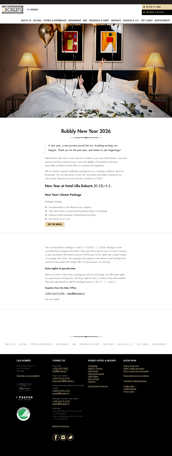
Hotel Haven (93, 371)
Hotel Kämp (93, 366)
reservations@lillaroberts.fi (63, 381)
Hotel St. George (95, 368)
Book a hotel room (131, 366)
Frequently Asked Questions (135, 381)
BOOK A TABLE (151, 7)
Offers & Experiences (55, 20)
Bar (85, 20)
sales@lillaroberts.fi (76, 294)
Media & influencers (60, 426)
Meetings (116, 20)
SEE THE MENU (55, 224)
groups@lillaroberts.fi (60, 393)
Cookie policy (129, 386)
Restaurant (75, 20)
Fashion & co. (131, 20)
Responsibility (162, 20)
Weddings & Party (99, 20)
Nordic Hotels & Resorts (98, 386)
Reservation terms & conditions (136, 376)
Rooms (37, 20)
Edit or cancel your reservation (136, 371)
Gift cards (147, 20)
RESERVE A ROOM (153, 12)
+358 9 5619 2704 (54, 294)
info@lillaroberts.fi (59, 371)
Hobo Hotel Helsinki (96, 374)
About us (26, 20)
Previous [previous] (5, 70)
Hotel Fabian (93, 376)
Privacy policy (129, 391)
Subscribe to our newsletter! (28, 376)
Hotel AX (91, 382)
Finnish (32, 10)
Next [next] (166, 70)
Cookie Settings (130, 389)
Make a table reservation (134, 368)
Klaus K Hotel (93, 379)
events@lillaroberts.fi (60, 404)
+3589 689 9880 (60, 368)
